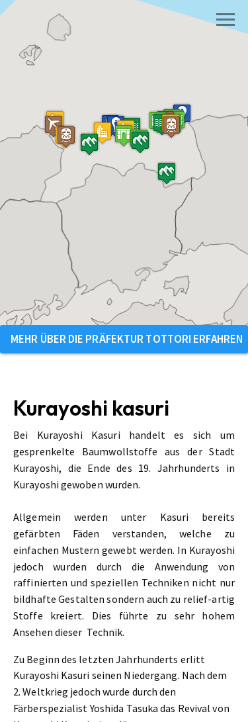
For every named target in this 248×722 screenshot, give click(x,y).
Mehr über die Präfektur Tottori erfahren (127, 339)
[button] (82, 170)
